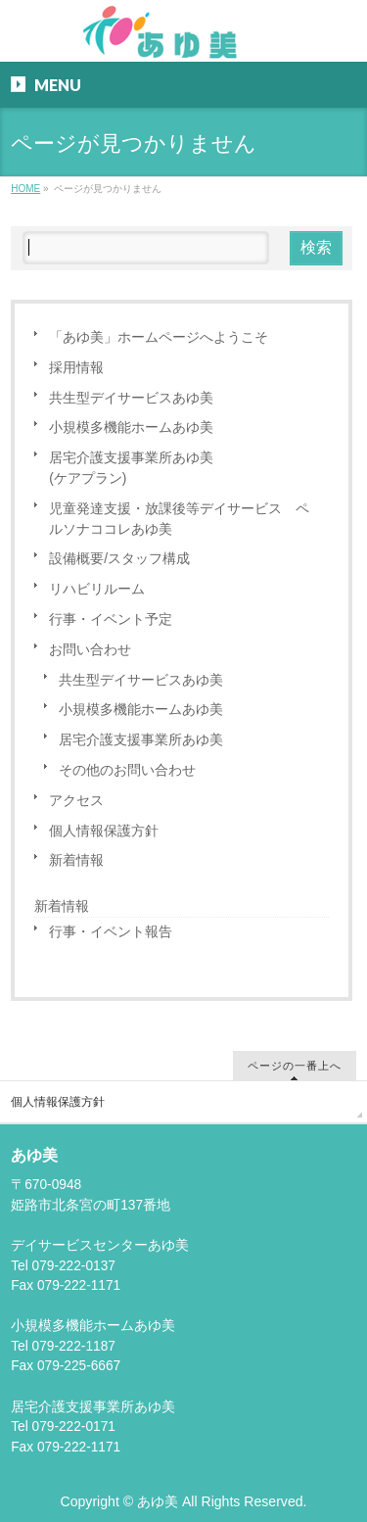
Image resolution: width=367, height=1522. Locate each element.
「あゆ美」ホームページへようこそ (158, 337)
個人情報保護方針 (104, 831)
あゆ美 (157, 1501)
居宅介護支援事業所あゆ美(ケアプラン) (131, 468)
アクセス (76, 800)
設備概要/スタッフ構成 (119, 558)
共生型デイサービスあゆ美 (131, 398)
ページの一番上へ (295, 1065)
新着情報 (76, 860)
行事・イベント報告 (110, 932)
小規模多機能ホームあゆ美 (131, 427)
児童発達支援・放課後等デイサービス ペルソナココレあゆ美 (179, 519)
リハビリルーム (97, 589)
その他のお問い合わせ (127, 770)
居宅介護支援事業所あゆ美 (141, 740)
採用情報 (76, 367)
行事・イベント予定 (110, 619)
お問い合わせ (90, 649)
